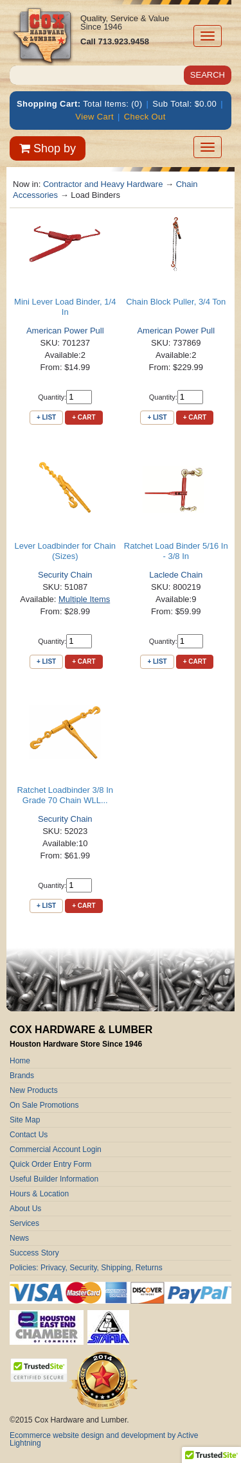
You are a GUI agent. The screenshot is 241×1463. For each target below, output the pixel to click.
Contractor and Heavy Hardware (103, 184)
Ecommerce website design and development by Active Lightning (104, 1439)
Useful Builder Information (54, 1179)
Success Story (34, 1252)
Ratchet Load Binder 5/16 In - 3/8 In (176, 551)
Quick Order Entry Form (50, 1164)
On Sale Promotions (44, 1105)
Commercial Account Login (56, 1149)
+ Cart (83, 417)
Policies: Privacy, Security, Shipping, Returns (86, 1267)
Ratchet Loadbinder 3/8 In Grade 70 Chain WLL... (65, 795)
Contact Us (29, 1134)
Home (20, 1060)
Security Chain (65, 575)
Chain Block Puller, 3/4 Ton (176, 301)
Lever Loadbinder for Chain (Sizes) (65, 551)
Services (24, 1223)
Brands (22, 1075)
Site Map (25, 1119)
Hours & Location (39, 1193)
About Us (25, 1208)
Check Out (145, 116)
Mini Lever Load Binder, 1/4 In (65, 307)
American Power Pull (65, 330)
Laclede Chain (175, 575)
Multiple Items (84, 599)
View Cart (94, 116)
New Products (34, 1090)
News (19, 1238)
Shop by (47, 148)
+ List (46, 417)
